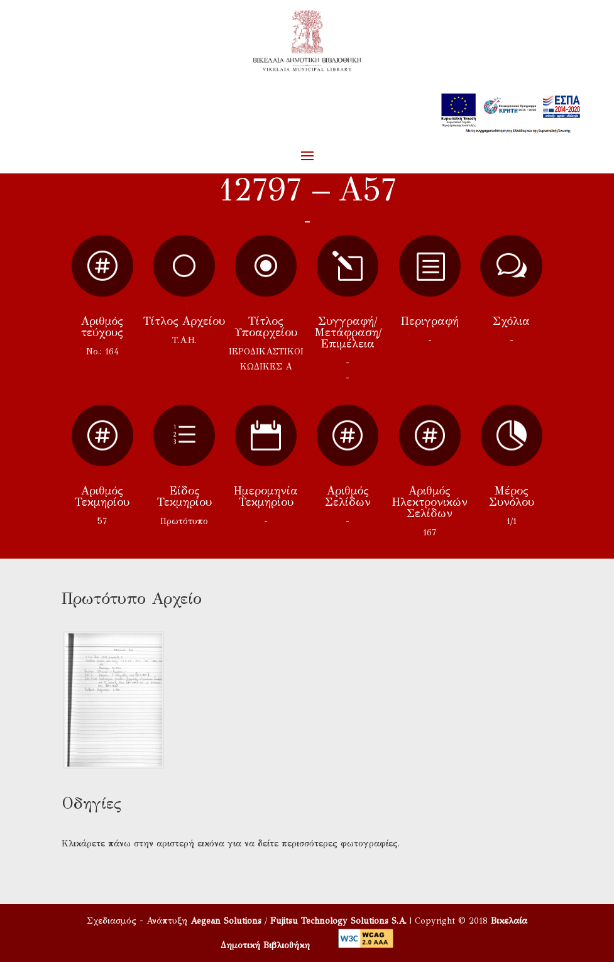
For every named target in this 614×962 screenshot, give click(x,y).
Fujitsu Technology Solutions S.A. (338, 921)
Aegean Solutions (225, 921)
